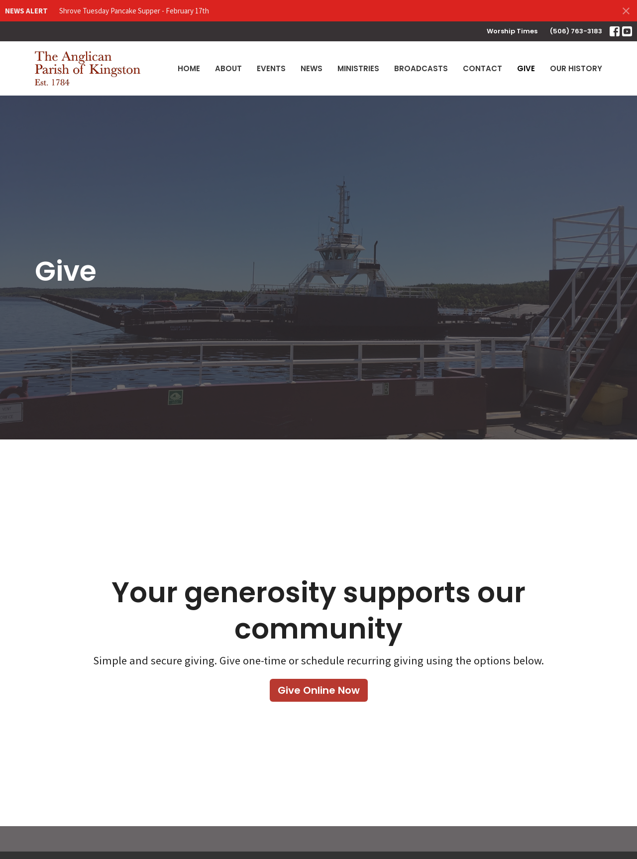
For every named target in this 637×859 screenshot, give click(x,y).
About (228, 68)
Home (189, 68)
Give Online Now (319, 690)
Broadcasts (421, 68)
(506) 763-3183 (576, 31)
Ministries (358, 68)
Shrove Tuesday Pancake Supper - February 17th (134, 10)
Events (271, 68)
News (311, 68)
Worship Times (512, 31)
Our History (576, 68)
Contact (482, 68)
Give (526, 68)
